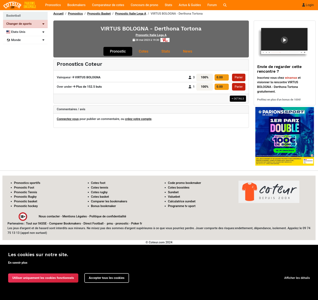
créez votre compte (138, 119)
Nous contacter (49, 216)
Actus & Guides (190, 5)
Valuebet (174, 197)
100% (204, 77)
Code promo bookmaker (184, 183)
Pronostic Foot (24, 187)
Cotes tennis (99, 187)
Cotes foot (98, 183)
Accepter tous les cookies (107, 278)
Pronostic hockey (26, 206)
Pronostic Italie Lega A (130, 13)
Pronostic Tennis (25, 192)
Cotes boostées (178, 187)
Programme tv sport (182, 206)
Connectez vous (68, 119)
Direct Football (93, 223)
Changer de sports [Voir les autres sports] (25, 24)
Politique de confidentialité (107, 216)
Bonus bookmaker (103, 206)
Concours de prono (144, 5)
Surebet (173, 192)
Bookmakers (76, 5)
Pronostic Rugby (25, 197)
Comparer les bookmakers (109, 201)
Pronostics (53, 5)
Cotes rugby (99, 192)
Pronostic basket (25, 201)
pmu (110, 223)
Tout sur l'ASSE (36, 223)
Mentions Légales (74, 216)
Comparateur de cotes (108, 5)
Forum (212, 5)
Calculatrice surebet (182, 201)
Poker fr (136, 223)
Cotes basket (100, 197)
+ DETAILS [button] (238, 98)
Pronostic (118, 51)
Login (308, 5)
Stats (168, 5)
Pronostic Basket (99, 13)
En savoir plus (17, 262)
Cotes (143, 51)
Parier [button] (239, 77)
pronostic (122, 223)
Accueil (58, 13)
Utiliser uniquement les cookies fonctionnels (43, 278)
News (187, 51)
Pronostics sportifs (27, 183)
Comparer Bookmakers (65, 223)
